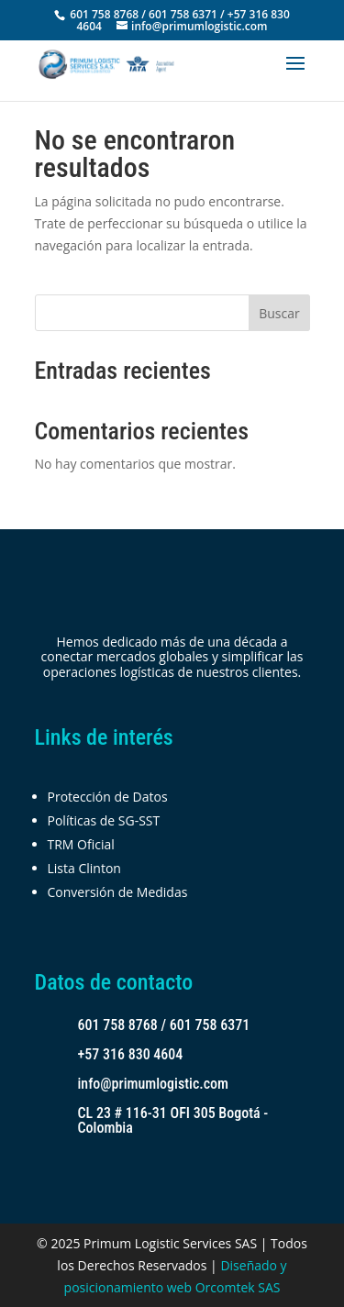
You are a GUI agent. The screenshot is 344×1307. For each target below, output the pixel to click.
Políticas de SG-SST (104, 820)
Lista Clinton (84, 868)
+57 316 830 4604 (130, 1054)
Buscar (279, 313)
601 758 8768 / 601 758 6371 (164, 1025)
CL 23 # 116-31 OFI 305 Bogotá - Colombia (173, 1120)
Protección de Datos (108, 796)
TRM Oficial (81, 844)
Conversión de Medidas (118, 892)
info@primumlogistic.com (153, 1083)
